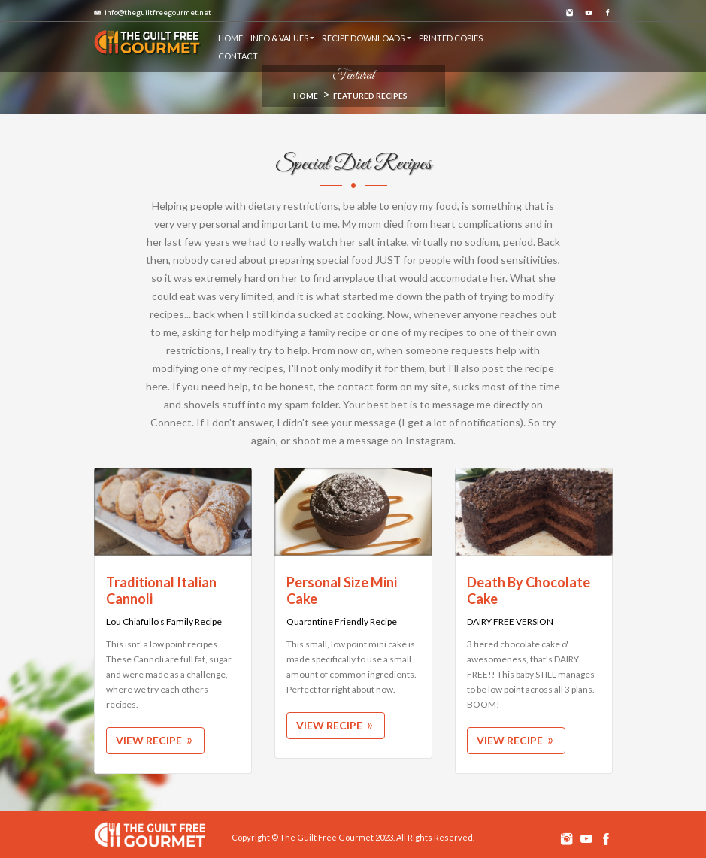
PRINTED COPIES (451, 38)
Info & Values (279, 38)
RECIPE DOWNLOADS (363, 38)
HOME (230, 38)
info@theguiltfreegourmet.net (152, 12)
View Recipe (155, 740)
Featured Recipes (370, 95)
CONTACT (238, 56)
